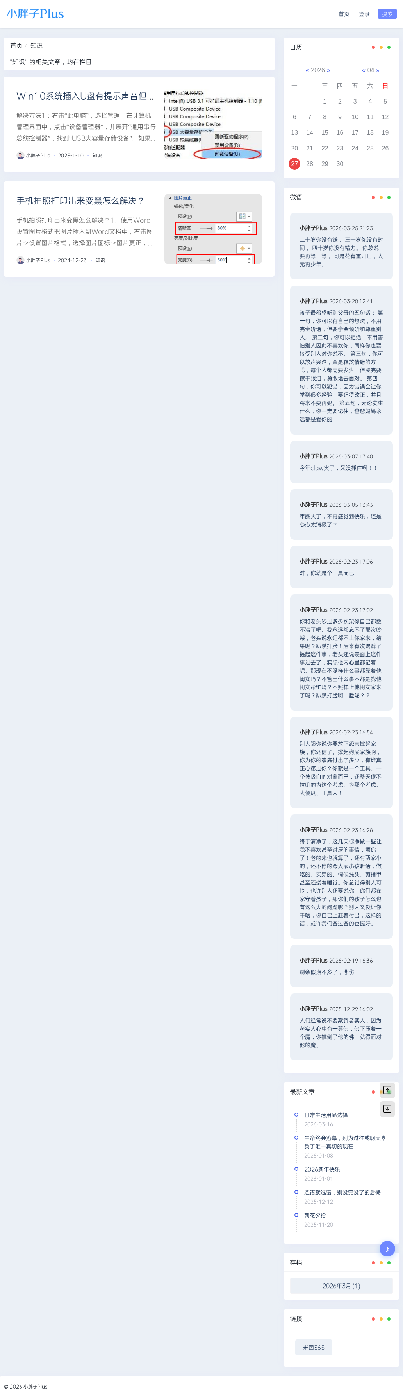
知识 (97, 155)
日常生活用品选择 (326, 1115)
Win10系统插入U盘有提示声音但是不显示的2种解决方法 (127, 95)
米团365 (314, 1347)
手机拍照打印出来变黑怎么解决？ (80, 200)
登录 (364, 14)
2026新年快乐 (322, 1169)
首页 (344, 14)
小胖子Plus (38, 155)
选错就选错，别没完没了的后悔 (342, 1192)
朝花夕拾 (315, 1215)
